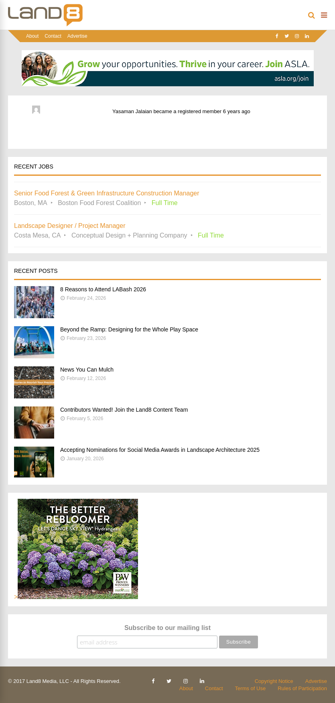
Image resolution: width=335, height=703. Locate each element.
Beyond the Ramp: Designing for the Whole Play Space (129, 329)
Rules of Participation (302, 688)
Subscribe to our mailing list (167, 627)
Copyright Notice (274, 681)
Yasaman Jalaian (132, 111)
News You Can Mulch (87, 369)
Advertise (77, 36)
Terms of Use (250, 688)
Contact (53, 36)
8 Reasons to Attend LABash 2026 (103, 289)
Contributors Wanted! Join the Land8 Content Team (124, 409)
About (32, 36)
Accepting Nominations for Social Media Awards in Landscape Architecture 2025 (160, 450)
